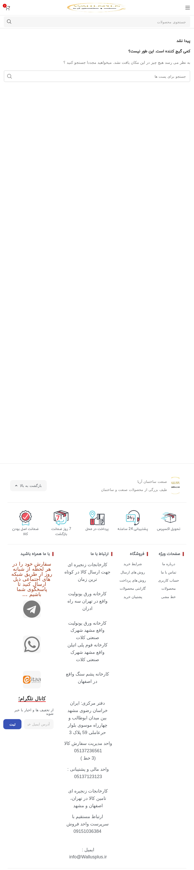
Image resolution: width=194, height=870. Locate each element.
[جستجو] (97, 21)
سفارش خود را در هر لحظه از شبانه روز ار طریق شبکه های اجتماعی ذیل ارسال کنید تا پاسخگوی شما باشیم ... (31, 578)
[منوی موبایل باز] (188, 8)
